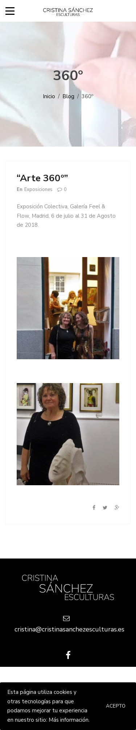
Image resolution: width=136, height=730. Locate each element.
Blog (68, 96)
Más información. (69, 720)
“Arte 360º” (42, 178)
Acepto (115, 706)
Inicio (49, 96)
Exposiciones (38, 189)
